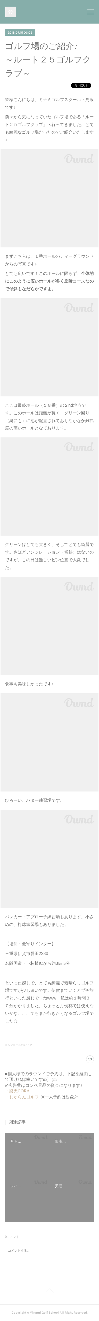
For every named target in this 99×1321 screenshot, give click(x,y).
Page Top (49, 1291)
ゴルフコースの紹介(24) (19, 1044)
